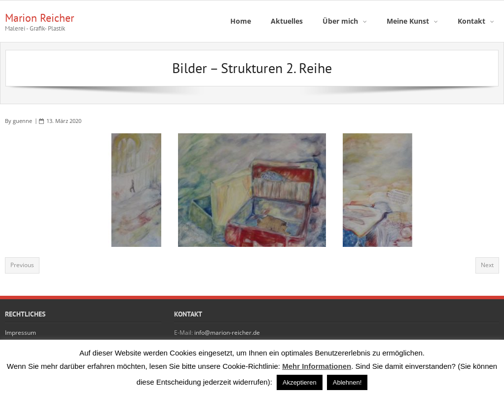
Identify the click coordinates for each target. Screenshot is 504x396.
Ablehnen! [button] (347, 382)
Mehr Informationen (316, 366)
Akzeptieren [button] (300, 382)
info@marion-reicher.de (227, 332)
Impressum (20, 332)
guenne (22, 120)
